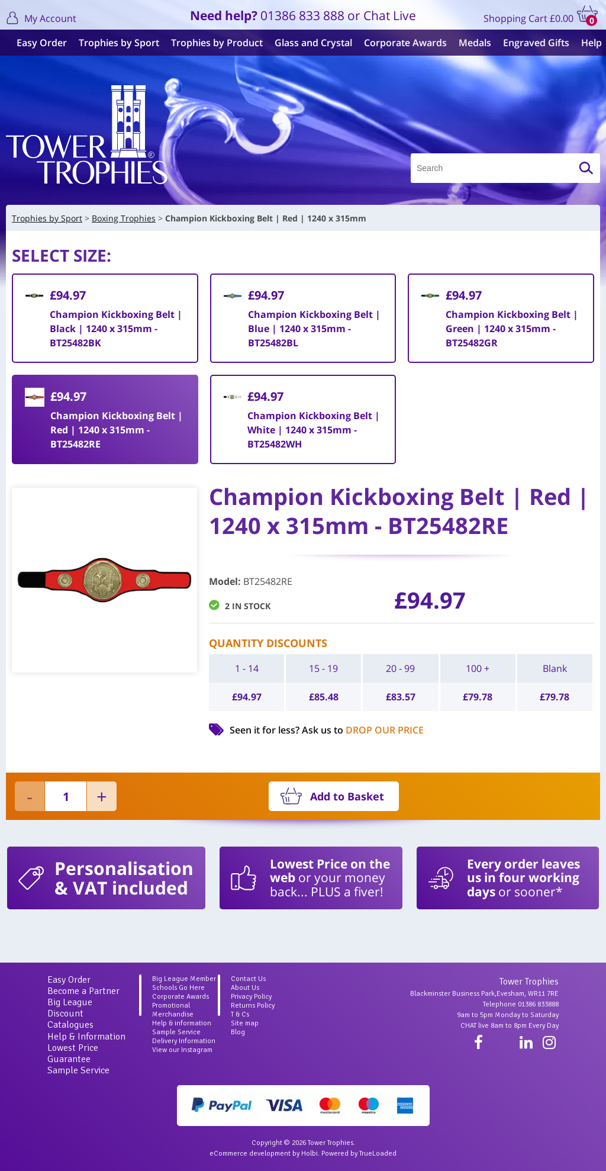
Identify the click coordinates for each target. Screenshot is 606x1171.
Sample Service (78, 1070)
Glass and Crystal (308, 42)
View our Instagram (182, 1049)
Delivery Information (183, 1041)
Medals (470, 42)
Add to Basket (347, 796)
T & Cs (240, 1014)
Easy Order (37, 42)
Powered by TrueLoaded (359, 1153)
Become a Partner (83, 991)
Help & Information (86, 1037)
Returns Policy (253, 1005)
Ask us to (363, 729)
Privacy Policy (251, 996)
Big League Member (184, 978)
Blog (238, 1032)
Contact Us (248, 978)
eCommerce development (250, 1153)
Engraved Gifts (531, 42)
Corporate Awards (400, 42)
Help (586, 42)
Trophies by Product (212, 42)
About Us (245, 987)
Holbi (309, 1153)
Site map (245, 1023)
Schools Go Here (178, 987)
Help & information (181, 1023)
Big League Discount (69, 1007)
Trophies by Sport (114, 42)
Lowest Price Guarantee (72, 1053)
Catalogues (70, 1025)
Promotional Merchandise (173, 1010)
